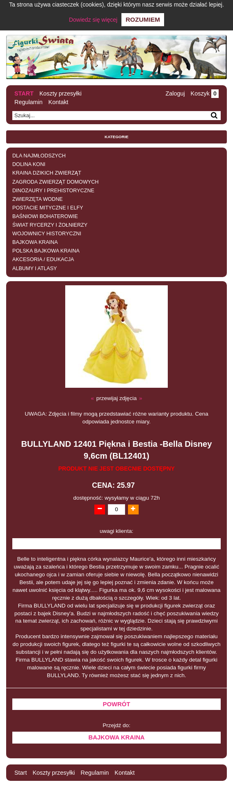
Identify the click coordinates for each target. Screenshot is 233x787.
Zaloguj (175, 93)
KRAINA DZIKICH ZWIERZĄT (46, 173)
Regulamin (28, 102)
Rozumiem (143, 19)
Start (24, 93)
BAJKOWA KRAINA (35, 242)
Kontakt (58, 102)
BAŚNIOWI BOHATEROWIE (45, 216)
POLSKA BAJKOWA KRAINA (46, 251)
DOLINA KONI (28, 164)
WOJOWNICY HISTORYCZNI (46, 234)
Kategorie (116, 136)
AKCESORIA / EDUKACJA (43, 259)
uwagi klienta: (116, 531)
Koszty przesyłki (60, 93)
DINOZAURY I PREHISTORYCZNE (53, 190)
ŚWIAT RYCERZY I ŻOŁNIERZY (49, 225)
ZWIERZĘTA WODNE (37, 199)
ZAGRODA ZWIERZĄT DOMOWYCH (55, 182)
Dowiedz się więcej (93, 19)
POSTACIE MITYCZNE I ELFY (47, 208)
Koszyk (205, 93)
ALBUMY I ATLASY (34, 268)
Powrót (116, 704)
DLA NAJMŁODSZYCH (39, 156)
